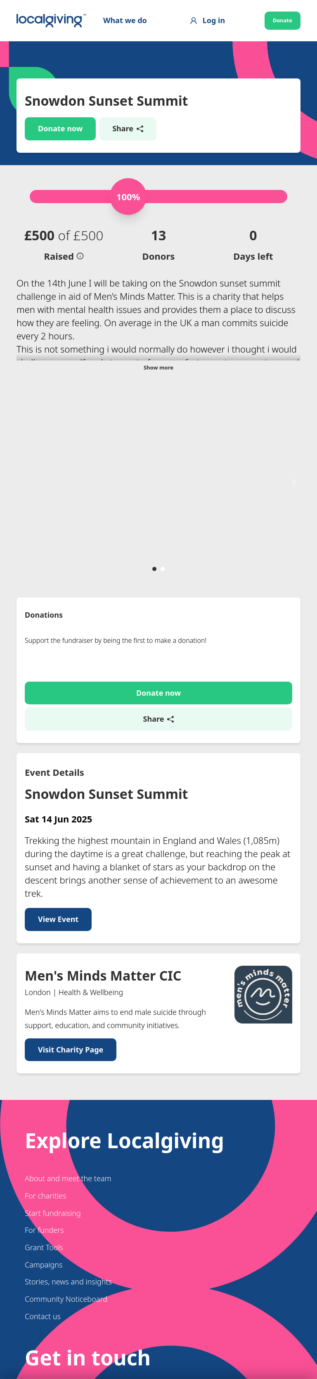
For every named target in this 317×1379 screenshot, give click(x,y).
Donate (282, 20)
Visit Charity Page (70, 870)
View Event (58, 740)
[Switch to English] (37, 1320)
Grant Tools (44, 1068)
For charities (45, 1016)
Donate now (60, 128)
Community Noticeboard (66, 1120)
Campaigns (43, 1085)
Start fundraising (53, 1033)
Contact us (43, 1137)
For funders (44, 1051)
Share (127, 128)
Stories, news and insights (68, 1102)
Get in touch (60, 1278)
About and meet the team (68, 999)
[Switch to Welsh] (64, 1320)
